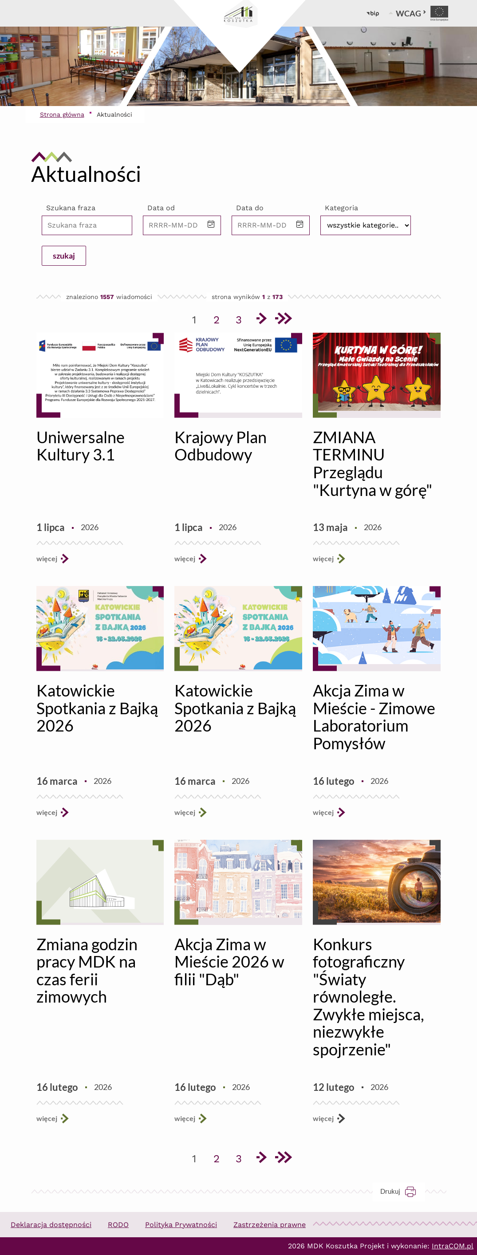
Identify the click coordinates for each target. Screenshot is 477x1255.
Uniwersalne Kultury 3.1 (80, 445)
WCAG (411, 13)
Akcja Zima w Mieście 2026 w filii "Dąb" (229, 961)
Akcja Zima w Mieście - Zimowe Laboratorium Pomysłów (374, 717)
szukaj (64, 255)
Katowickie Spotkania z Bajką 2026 (97, 708)
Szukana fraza (70, 208)
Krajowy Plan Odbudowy (220, 445)
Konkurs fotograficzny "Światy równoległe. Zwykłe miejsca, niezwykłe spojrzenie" (368, 996)
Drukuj (402, 1191)
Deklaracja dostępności (51, 1224)
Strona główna (62, 114)
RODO (118, 1224)
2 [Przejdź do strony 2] (219, 318)
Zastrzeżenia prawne (269, 1224)
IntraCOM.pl (452, 1246)
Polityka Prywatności (181, 1224)
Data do (250, 208)
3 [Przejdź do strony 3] (241, 318)
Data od (161, 208)
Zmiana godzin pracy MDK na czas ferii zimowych (87, 970)
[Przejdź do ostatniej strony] (283, 320)
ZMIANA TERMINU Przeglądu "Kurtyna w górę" (372, 463)
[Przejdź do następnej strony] (261, 320)
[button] (211, 225)
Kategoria (341, 208)
